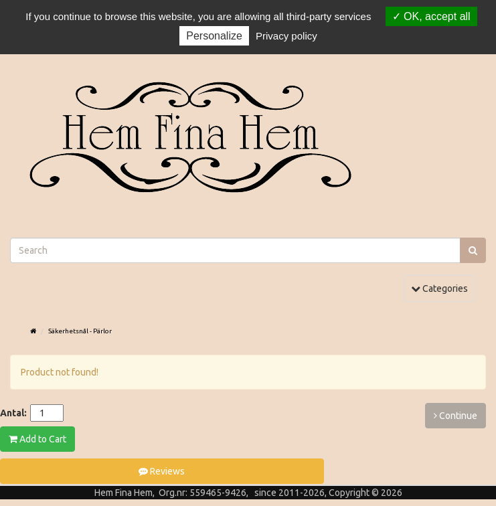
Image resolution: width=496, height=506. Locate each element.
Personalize (214, 35)
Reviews (162, 471)
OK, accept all (431, 16)
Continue (455, 415)
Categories (442, 287)
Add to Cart (37, 439)
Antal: (13, 413)
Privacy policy (286, 35)
